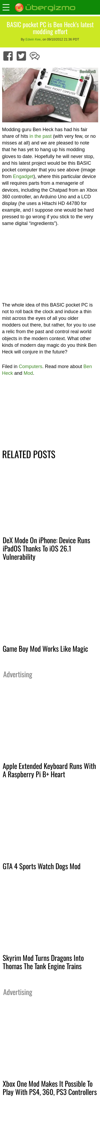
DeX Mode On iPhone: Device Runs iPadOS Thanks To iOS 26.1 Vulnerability (46, 548)
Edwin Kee (33, 39)
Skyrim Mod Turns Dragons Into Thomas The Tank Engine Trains (43, 961)
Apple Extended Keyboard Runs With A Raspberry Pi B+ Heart (49, 769)
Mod (28, 373)
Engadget (23, 176)
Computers (30, 366)
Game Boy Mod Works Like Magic (45, 648)
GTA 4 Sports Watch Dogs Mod (42, 866)
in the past (41, 136)
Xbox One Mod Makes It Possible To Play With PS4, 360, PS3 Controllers (50, 1087)
